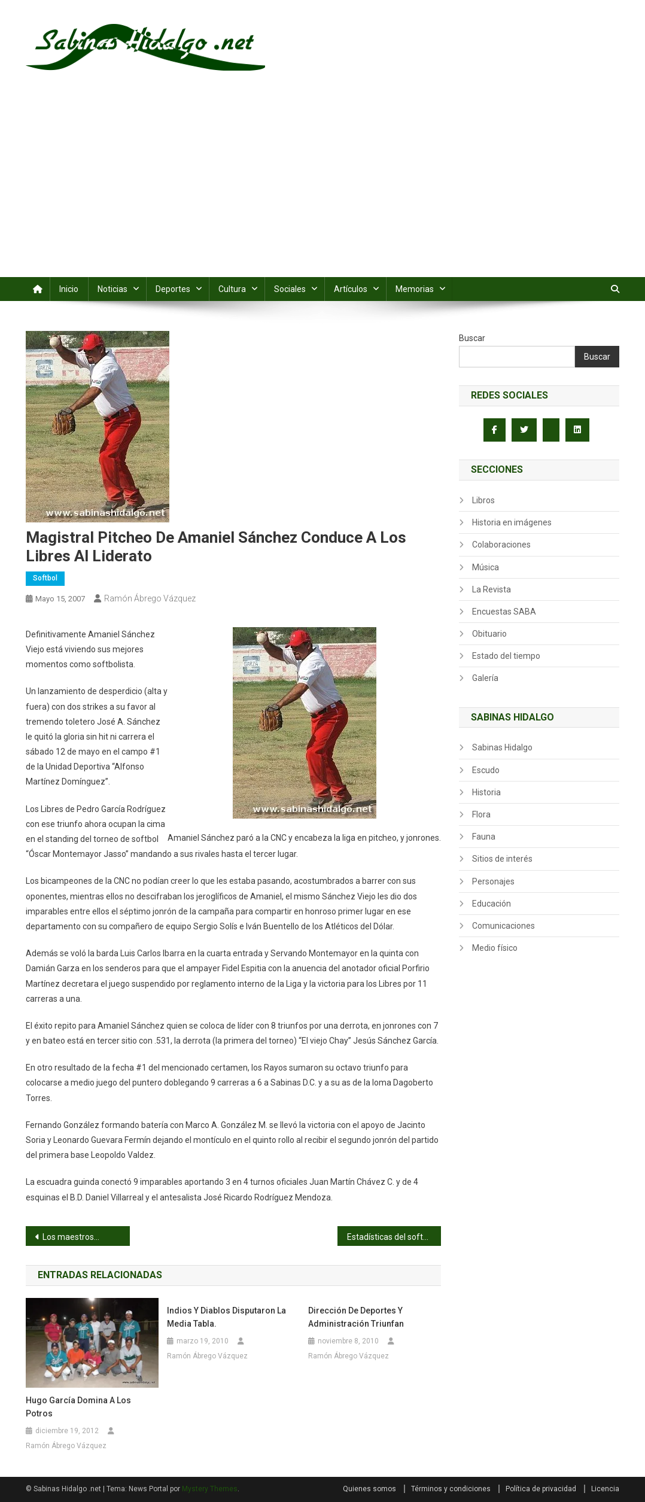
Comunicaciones (503, 926)
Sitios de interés (502, 859)
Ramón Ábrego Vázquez (150, 598)
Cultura (232, 289)
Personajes (493, 881)
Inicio (68, 289)
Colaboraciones (501, 544)
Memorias (414, 289)
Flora (481, 814)
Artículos (350, 289)
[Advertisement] (322, 187)
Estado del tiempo (506, 656)
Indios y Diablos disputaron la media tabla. (226, 1317)
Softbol (45, 578)
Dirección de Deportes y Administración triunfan (356, 1317)
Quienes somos (369, 1489)
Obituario (489, 633)
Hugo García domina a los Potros (78, 1406)
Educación (491, 903)
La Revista (491, 589)
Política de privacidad (541, 1489)
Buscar (472, 338)
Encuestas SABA (504, 611)
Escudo (486, 770)
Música (485, 567)
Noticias (112, 289)
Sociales (290, 289)
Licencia (605, 1489)
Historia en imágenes (512, 522)
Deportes (173, 289)
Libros (483, 500)
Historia (486, 792)
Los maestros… (70, 1237)
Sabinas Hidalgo (502, 747)
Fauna (483, 836)
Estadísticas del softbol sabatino (394, 1237)
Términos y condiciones (451, 1489)
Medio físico (495, 948)
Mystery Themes (210, 1489)
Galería (485, 678)
